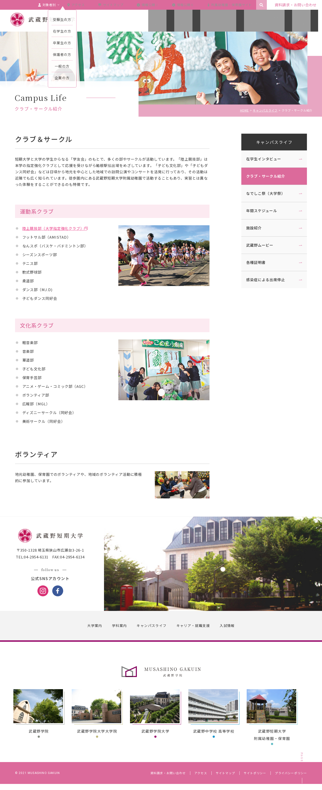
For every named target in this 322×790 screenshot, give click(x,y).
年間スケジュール (256, 210)
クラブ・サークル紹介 (260, 176)
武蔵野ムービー (254, 245)
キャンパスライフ (269, 142)
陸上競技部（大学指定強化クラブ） (58, 228)
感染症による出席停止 (260, 279)
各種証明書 (251, 262)
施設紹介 (249, 227)
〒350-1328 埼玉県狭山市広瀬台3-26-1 (55, 556)
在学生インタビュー (258, 158)
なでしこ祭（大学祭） (260, 193)
